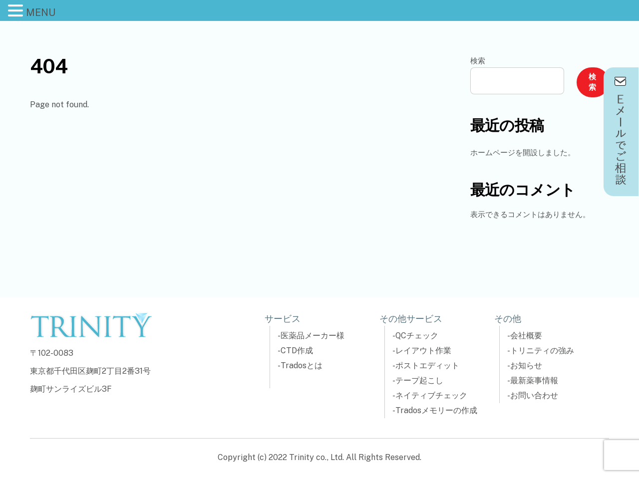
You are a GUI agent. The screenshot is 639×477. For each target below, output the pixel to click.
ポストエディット (427, 365)
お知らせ (526, 365)
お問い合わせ (534, 395)
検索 (477, 60)
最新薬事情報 (534, 380)
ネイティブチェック (431, 395)
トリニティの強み (542, 350)
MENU (40, 12)
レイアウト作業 (423, 350)
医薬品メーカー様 (312, 335)
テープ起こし (419, 380)
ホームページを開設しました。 (522, 152)
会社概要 (526, 335)
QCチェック (416, 335)
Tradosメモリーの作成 (436, 410)
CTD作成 (297, 350)
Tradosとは (301, 365)
